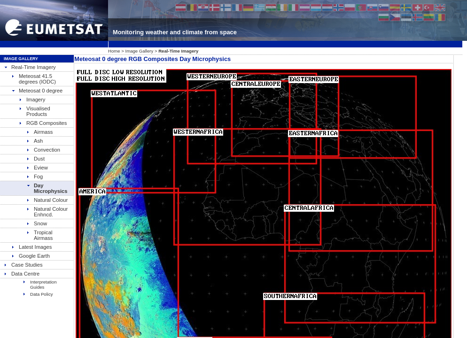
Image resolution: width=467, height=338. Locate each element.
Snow (36, 223)
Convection (43, 150)
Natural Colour (47, 200)
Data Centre (21, 274)
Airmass (39, 132)
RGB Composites (43, 123)
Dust (35, 158)
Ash (34, 141)
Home (114, 51)
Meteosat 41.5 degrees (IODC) (33, 78)
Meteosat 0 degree (36, 90)
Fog (34, 176)
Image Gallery (139, 51)
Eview (37, 167)
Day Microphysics (47, 188)
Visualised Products (34, 111)
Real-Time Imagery (30, 67)
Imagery (32, 99)
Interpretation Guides (40, 284)
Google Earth (30, 256)
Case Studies (23, 265)
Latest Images (31, 247)
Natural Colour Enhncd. (47, 211)
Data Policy (38, 294)
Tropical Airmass (39, 235)
